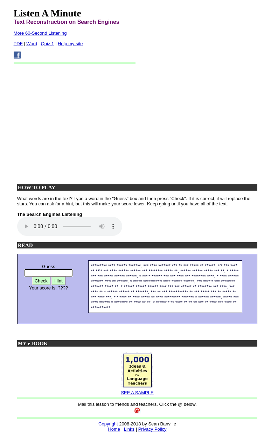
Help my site (70, 43)
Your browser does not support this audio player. (69, 226)
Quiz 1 (47, 43)
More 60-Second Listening (40, 33)
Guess (48, 266)
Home (114, 429)
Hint (58, 281)
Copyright (108, 423)
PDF (18, 43)
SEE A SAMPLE (137, 392)
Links (129, 429)
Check (41, 281)
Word (31, 43)
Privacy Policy (152, 429)
